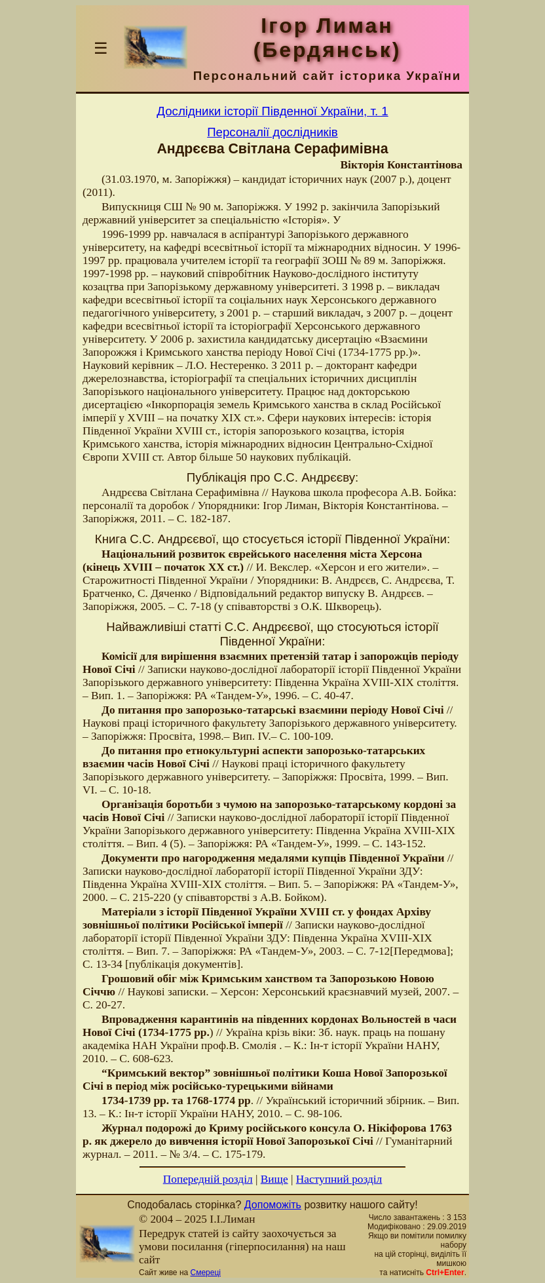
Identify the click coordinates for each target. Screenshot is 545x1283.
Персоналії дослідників (272, 132)
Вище (274, 1179)
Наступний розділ (339, 1179)
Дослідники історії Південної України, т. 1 (272, 111)
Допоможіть (272, 1204)
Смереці (206, 1272)
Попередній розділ (208, 1179)
